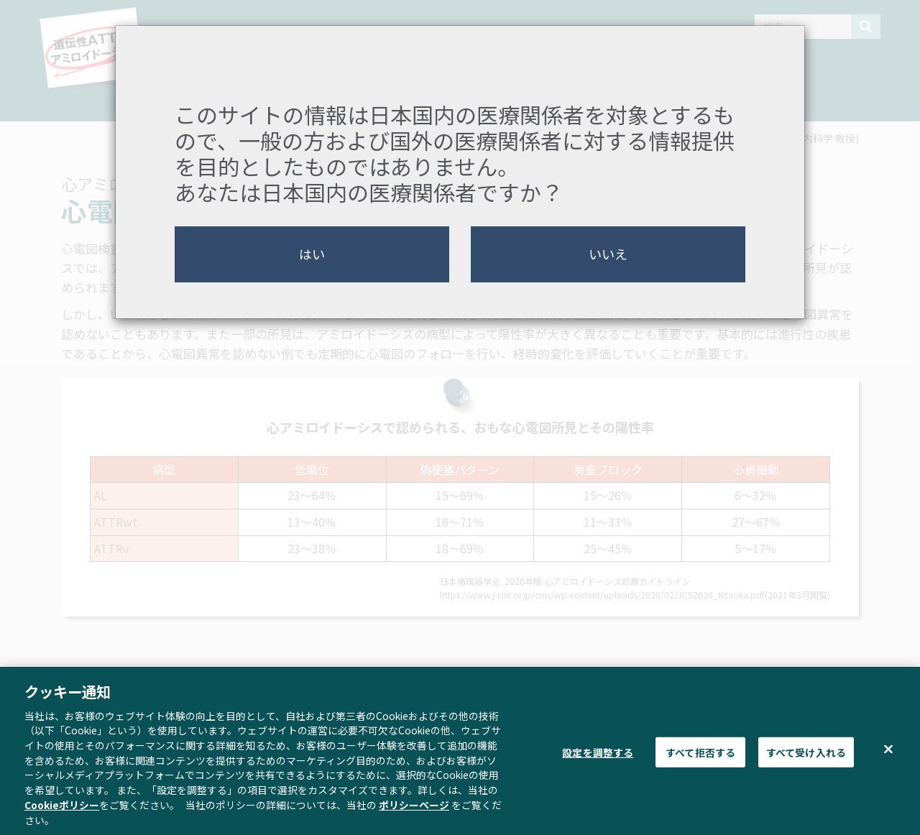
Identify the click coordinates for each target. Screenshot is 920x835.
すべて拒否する (700, 759)
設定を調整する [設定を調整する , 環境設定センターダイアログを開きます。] (597, 759)
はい (312, 253)
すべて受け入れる (806, 759)
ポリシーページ (414, 811)
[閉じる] (888, 756)
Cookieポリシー (61, 811)
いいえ (608, 253)
